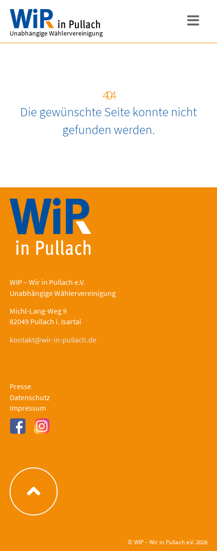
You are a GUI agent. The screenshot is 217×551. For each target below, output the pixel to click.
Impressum (28, 408)
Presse (20, 386)
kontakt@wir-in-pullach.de (53, 339)
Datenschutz (30, 397)
